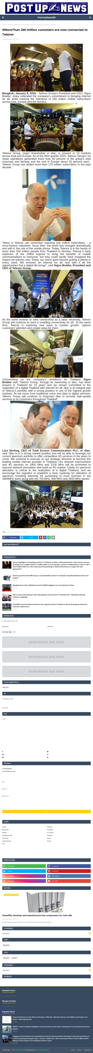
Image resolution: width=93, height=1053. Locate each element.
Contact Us (87, 1050)
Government (6, 841)
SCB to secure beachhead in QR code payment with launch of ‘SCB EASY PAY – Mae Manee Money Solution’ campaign (49, 596)
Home (4, 827)
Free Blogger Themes (42, 1050)
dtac (8, 532)
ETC (3, 844)
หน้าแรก (4, 25)
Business (5, 626)
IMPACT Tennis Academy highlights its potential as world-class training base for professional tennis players (51, 1028)
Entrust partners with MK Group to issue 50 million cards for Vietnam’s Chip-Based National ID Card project (50, 577)
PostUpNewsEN (47, 17)
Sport (49, 838)
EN (12, 532)
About (79, 1050)
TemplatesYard (19, 1050)
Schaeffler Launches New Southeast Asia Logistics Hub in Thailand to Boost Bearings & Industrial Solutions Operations (50, 605)
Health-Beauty (7, 835)
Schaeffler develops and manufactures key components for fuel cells (37, 915)
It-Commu (17, 532)
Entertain (5, 838)
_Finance (50, 626)
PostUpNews (8, 39)
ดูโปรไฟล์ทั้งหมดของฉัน (8, 771)
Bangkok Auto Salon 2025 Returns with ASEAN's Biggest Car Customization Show (43, 585)
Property (50, 830)
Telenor (10, 25)
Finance (49, 827)
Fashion (50, 835)
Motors (4, 832)
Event (49, 841)
